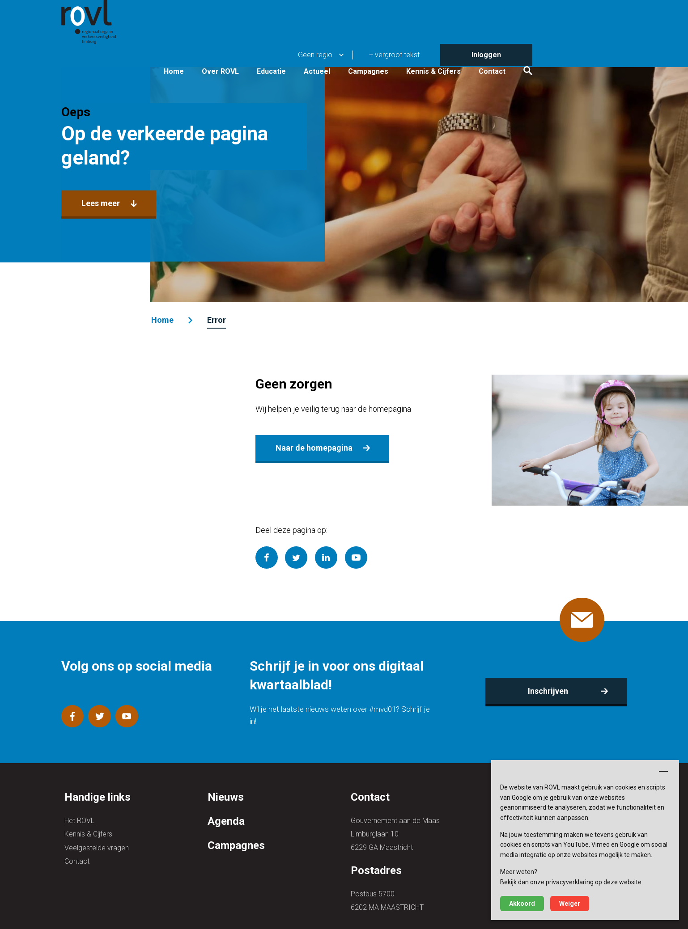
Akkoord (522, 903)
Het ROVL (79, 807)
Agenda (226, 808)
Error (218, 320)
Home (265, 45)
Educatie (362, 45)
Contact (582, 45)
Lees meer (104, 204)
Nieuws (226, 784)
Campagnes (459, 45)
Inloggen (577, 11)
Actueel (408, 45)
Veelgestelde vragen (96, 834)
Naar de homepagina (314, 446)
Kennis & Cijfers (524, 45)
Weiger (569, 903)
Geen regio (406, 11)
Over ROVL (311, 45)
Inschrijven (546, 683)
